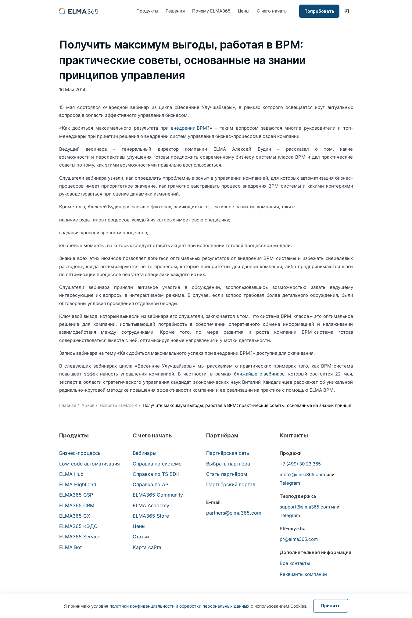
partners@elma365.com (233, 513)
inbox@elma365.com (302, 475)
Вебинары (144, 453)
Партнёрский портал (230, 485)
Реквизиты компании (303, 574)
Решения (176, 11)
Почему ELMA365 (213, 11)
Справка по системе (157, 464)
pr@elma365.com (299, 539)
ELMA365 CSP (76, 495)
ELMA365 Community (158, 495)
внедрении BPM (189, 128)
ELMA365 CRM (76, 505)
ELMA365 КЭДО (78, 526)
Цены (246, 11)
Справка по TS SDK (156, 474)
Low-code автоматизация (89, 464)
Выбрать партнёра (228, 464)
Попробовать (319, 11)
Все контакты (295, 563)
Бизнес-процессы (80, 453)
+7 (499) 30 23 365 (300, 464)
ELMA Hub (71, 474)
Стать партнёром (226, 474)
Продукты (147, 11)
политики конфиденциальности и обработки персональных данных (179, 606)
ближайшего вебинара (259, 374)
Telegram (290, 483)
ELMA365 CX (74, 516)
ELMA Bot (70, 547)
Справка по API (151, 485)
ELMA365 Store (151, 516)
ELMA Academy (151, 505)
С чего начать (275, 11)
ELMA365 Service (79, 537)
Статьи (141, 537)
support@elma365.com (305, 507)
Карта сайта (147, 547)
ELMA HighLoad (77, 485)
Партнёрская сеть (227, 453)
